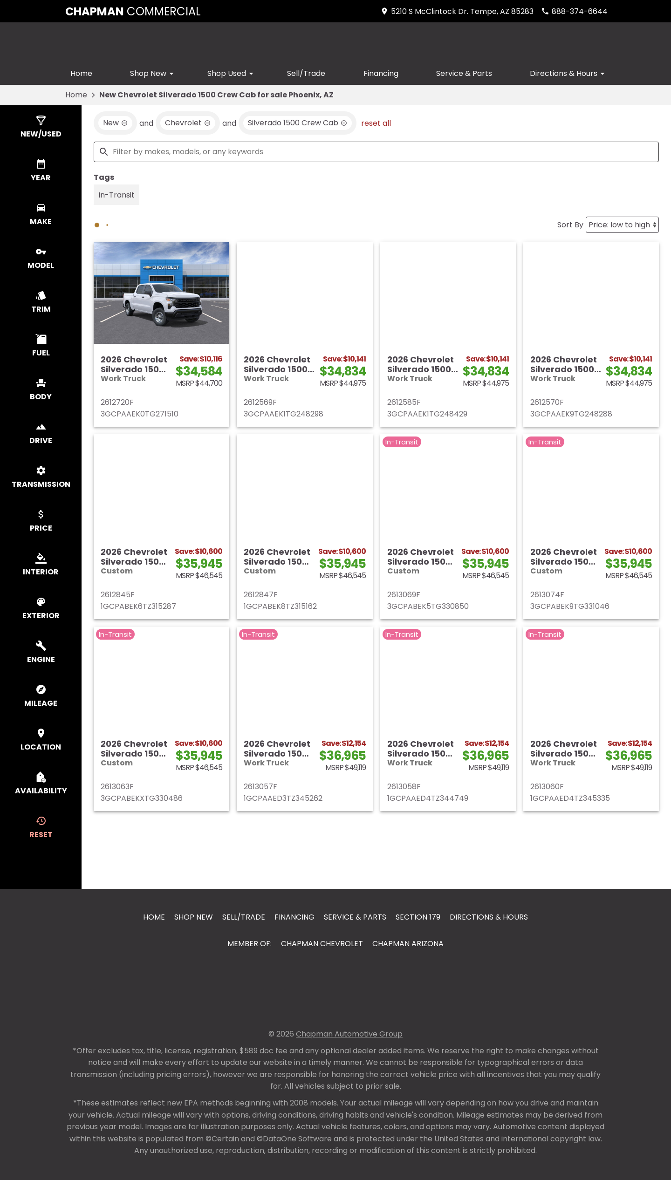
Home (81, 73)
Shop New (153, 73)
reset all (376, 122)
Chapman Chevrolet (322, 943)
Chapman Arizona (408, 943)
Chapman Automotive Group (349, 1034)
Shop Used (231, 73)
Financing (380, 73)
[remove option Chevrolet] (187, 123)
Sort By (570, 224)
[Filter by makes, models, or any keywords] (376, 152)
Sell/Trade (306, 73)
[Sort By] (622, 225)
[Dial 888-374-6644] (574, 11)
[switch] (41, 127)
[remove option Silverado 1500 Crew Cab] (297, 123)
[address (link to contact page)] (457, 11)
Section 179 (418, 917)
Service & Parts (464, 73)
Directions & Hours (569, 73)
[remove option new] (115, 123)
